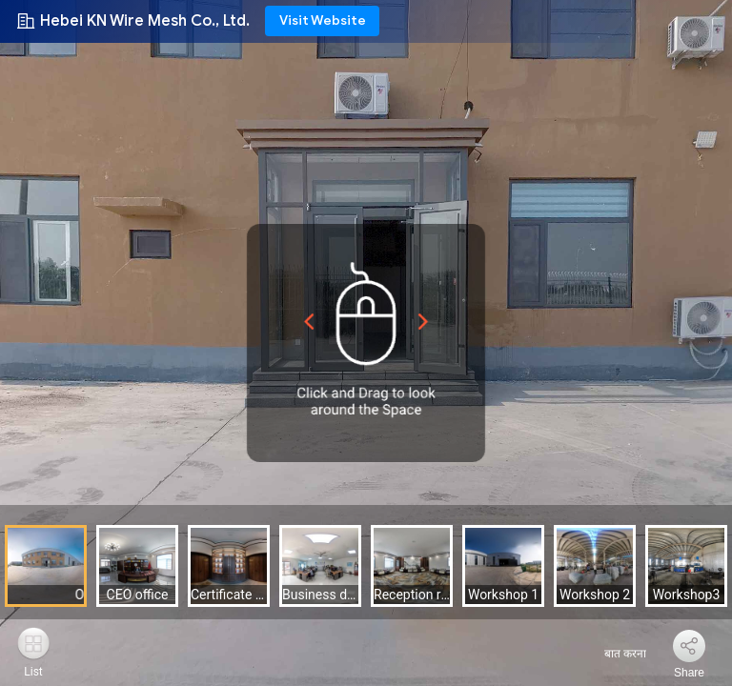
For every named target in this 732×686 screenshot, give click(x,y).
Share (689, 672)
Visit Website (322, 20)
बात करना (613, 653)
